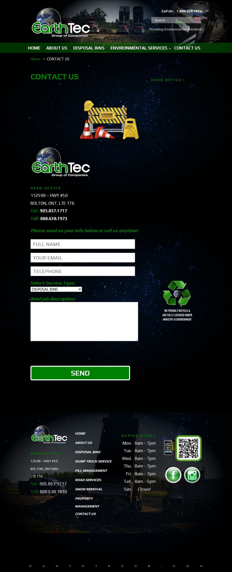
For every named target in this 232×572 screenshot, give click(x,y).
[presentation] (68, 362)
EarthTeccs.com (61, 23)
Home (35, 59)
